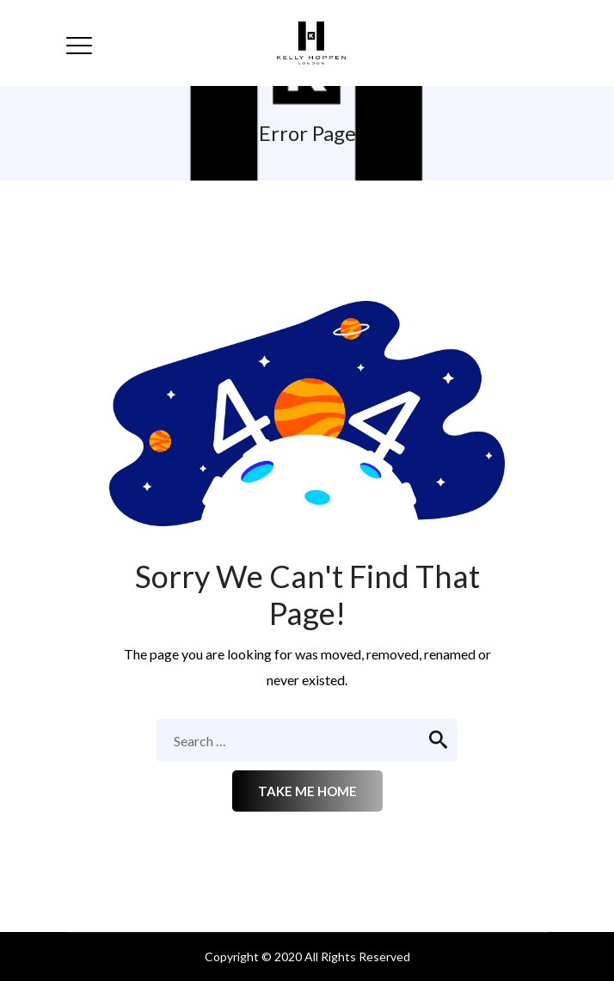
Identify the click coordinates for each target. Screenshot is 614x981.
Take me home (307, 791)
